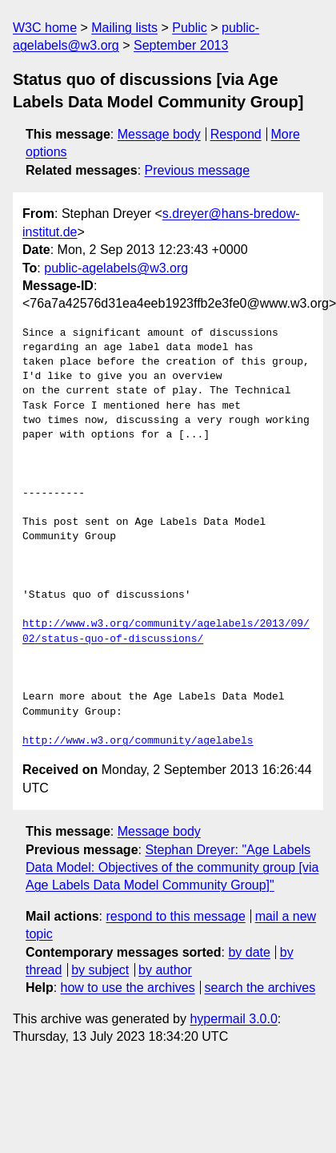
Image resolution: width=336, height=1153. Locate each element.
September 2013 (181, 45)
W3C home (45, 27)
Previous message (197, 170)
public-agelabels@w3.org (116, 268)
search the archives (260, 987)
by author (165, 970)
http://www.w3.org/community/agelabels (138, 741)
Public (189, 27)
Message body (159, 134)
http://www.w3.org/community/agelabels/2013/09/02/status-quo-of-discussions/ (166, 631)
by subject (100, 970)
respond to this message (175, 916)
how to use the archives (128, 987)
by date (249, 952)
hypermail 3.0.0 (233, 1019)
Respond (236, 134)
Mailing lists (124, 27)
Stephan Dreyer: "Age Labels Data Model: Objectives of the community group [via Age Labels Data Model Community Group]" (172, 868)
